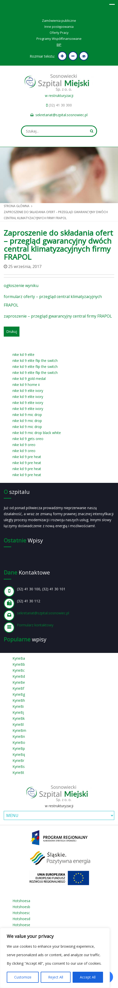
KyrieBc (18, 670)
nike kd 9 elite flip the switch (35, 360)
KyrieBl (18, 724)
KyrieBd (18, 676)
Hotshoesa (21, 900)
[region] (55, 958)
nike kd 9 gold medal (29, 378)
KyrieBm (19, 730)
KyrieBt (18, 772)
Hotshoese (21, 924)
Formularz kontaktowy (35, 625)
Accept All (88, 977)
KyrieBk (18, 718)
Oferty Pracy (59, 32)
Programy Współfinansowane (59, 38)
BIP (59, 44)
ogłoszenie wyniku (21, 285)
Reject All (55, 977)
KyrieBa (18, 658)
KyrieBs (18, 766)
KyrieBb (18, 664)
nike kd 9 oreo (23, 444)
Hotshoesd (21, 918)
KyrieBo (18, 742)
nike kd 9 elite (23, 354)
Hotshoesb (21, 906)
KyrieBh (18, 700)
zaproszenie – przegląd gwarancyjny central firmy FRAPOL (58, 316)
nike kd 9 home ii (26, 384)
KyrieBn (18, 736)
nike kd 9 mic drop (27, 414)
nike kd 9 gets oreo (27, 438)
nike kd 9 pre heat (26, 456)
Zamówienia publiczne (59, 20)
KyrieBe (18, 682)
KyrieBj (18, 712)
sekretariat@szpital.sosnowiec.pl (61, 114)
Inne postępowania (59, 26)
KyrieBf (18, 688)
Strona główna (16, 206)
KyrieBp (18, 748)
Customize (22, 977)
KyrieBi (18, 706)
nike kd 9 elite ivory (27, 390)
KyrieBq (18, 754)
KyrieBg (18, 694)
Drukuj (11, 331)
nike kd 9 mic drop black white (36, 432)
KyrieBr (18, 760)
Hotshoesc (21, 912)
